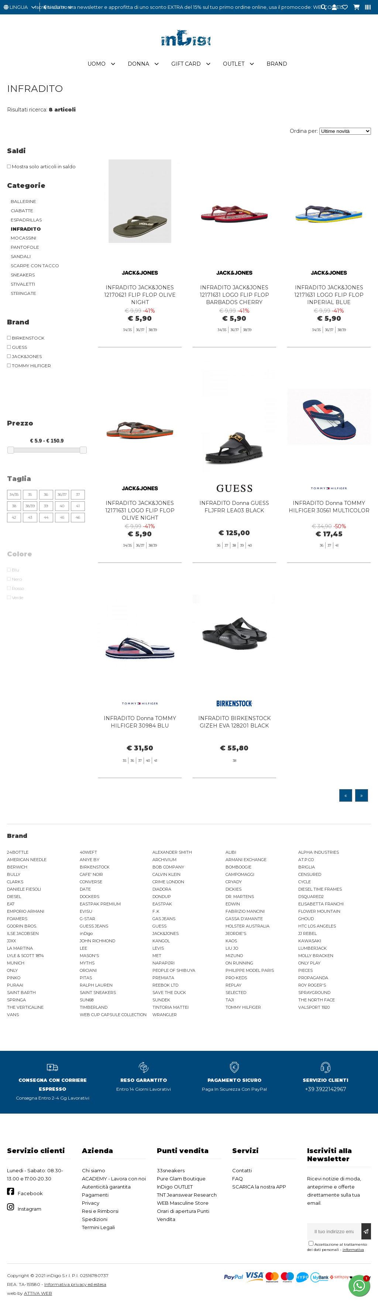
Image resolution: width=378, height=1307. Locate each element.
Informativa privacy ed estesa (75, 1284)
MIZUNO (234, 955)
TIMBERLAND (93, 1007)
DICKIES (233, 889)
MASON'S (89, 955)
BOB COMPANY (168, 867)
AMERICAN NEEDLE (27, 859)
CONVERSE (91, 881)
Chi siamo (93, 1170)
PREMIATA (163, 977)
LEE (83, 948)
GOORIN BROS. (22, 926)
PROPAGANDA (313, 977)
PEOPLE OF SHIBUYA (173, 970)
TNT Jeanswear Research (187, 1195)
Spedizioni (94, 1219)
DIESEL (14, 896)
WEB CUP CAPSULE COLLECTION (113, 1014)
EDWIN (233, 904)
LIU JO (232, 948)
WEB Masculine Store (183, 1203)
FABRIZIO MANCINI (245, 911)
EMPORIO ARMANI (25, 911)
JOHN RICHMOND (97, 940)
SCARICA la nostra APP (259, 1187)
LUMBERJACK (312, 948)
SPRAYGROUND (314, 992)
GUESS (159, 926)
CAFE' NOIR (91, 874)
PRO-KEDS (236, 977)
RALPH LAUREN (96, 985)
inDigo (86, 933)
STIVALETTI (23, 284)
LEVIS (158, 948)
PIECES (305, 970)
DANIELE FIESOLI (24, 889)
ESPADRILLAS (26, 220)
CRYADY (234, 881)
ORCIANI (88, 970)
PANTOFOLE (25, 247)
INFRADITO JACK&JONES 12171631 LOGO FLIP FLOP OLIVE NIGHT (140, 528)
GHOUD (306, 918)
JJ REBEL (307, 933)
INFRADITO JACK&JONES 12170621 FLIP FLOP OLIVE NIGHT (140, 295)
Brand (277, 64)
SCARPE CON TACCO (35, 265)
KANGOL (161, 940)
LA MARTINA (20, 948)
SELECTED (236, 992)
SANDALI (21, 256)
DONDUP (161, 896)
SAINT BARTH (21, 992)
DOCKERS (89, 896)
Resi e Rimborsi (100, 1211)
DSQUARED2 (311, 896)
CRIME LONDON (168, 881)
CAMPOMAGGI (240, 874)
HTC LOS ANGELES (317, 926)
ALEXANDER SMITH (172, 852)
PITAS (86, 977)
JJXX (11, 940)
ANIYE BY (89, 859)
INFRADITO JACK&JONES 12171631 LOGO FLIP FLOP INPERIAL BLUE (329, 295)
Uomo (96, 64)
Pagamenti (95, 1195)
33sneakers (171, 1170)
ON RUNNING (239, 963)
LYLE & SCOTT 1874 (25, 955)
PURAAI (15, 985)
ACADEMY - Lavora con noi (114, 1179)
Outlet (233, 64)
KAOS (231, 940)
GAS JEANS (163, 918)
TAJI (230, 999)
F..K (155, 911)
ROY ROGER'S (312, 985)
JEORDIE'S (236, 933)
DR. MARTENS (240, 896)
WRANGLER (164, 1014)
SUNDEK (161, 999)
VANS (13, 1014)
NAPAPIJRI (163, 963)
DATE (85, 889)
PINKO (13, 977)
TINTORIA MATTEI (170, 1007)
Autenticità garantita (106, 1187)
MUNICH (15, 963)
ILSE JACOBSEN (23, 933)
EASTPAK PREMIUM (100, 904)
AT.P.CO (306, 859)
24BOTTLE (17, 852)
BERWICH (17, 867)
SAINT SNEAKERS (98, 992)
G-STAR (87, 918)
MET (156, 955)
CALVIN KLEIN (166, 874)
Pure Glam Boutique (181, 1179)
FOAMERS (17, 918)
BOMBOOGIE (238, 867)
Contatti (242, 1170)
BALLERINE (23, 201)
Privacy (90, 1203)
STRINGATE (23, 293)
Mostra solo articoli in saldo (41, 166)
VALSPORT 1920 (314, 1007)
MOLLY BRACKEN (315, 955)
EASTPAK (162, 904)
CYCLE (304, 881)
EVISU (86, 911)
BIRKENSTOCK (95, 867)
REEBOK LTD (165, 985)
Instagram (29, 1209)
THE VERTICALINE (25, 1007)
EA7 (10, 904)
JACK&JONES (165, 933)
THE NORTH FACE (316, 999)
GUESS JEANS (94, 926)
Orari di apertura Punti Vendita (183, 1215)
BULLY (13, 874)
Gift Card (186, 64)
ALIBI (231, 852)
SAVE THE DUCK (169, 992)
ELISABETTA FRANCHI (321, 904)
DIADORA (161, 889)
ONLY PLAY (309, 963)
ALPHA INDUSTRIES (318, 852)
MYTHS (87, 963)
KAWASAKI (309, 940)
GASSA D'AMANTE (244, 918)
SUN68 (86, 999)
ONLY (12, 970)
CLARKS (15, 881)
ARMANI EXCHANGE (246, 859)
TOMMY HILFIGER (243, 1007)
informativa (353, 1249)
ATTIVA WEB (38, 1293)
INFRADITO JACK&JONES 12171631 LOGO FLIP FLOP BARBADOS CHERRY (234, 295)
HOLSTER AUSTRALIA (247, 926)
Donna (138, 64)
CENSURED (309, 874)
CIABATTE (22, 210)
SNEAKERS (23, 275)
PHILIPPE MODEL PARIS (250, 970)
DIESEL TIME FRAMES (320, 889)
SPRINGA (16, 999)
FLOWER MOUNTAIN (319, 911)
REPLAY (233, 985)
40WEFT (88, 852)
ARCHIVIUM (164, 859)
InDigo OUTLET (175, 1187)
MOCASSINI (23, 238)
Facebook (30, 1193)
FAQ (237, 1179)
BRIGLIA (306, 867)
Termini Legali (98, 1227)
